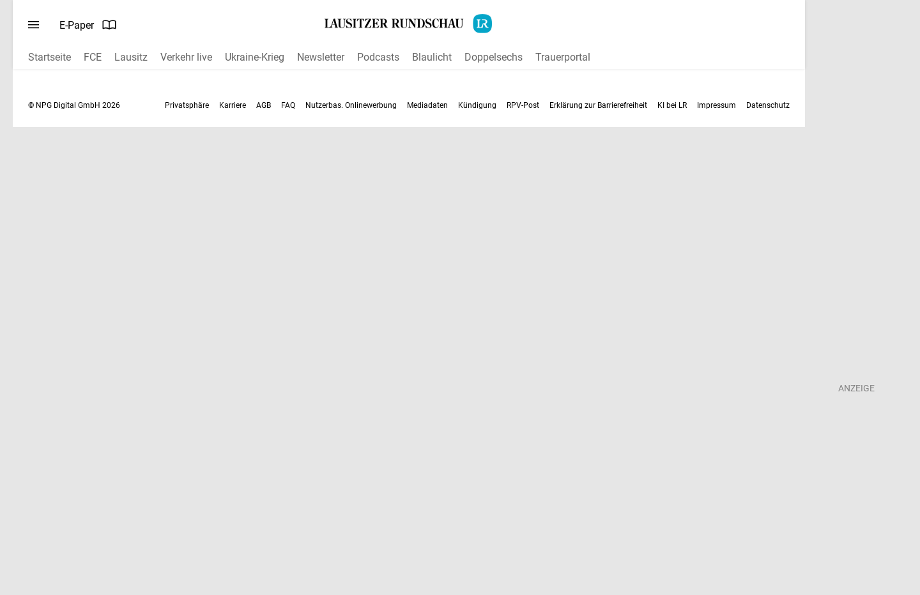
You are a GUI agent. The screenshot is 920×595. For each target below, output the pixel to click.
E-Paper (88, 25)
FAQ (288, 105)
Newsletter (320, 57)
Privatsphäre (187, 105)
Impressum (716, 105)
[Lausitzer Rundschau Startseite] (409, 23)
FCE (93, 57)
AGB (263, 105)
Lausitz (131, 57)
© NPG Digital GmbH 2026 (74, 105)
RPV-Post (523, 105)
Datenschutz (768, 105)
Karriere (232, 105)
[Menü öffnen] (33, 25)
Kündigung (477, 105)
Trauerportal (562, 57)
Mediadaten (427, 105)
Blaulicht (432, 57)
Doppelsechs (493, 57)
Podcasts (378, 57)
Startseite (49, 57)
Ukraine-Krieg (254, 57)
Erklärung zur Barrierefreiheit (598, 105)
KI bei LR (672, 105)
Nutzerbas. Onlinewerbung (351, 105)
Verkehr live (186, 57)
